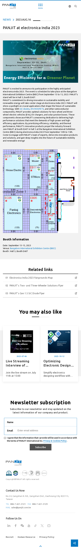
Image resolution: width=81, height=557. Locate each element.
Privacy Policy (46, 537)
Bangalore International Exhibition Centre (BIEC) (33, 248)
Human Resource (26, 537)
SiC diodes (25, 109)
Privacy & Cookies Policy (55, 441)
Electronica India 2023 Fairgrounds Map (31, 277)
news (7, 19)
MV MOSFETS (37, 109)
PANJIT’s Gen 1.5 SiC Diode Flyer (27, 293)
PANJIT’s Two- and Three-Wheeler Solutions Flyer (36, 285)
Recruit (10, 537)
